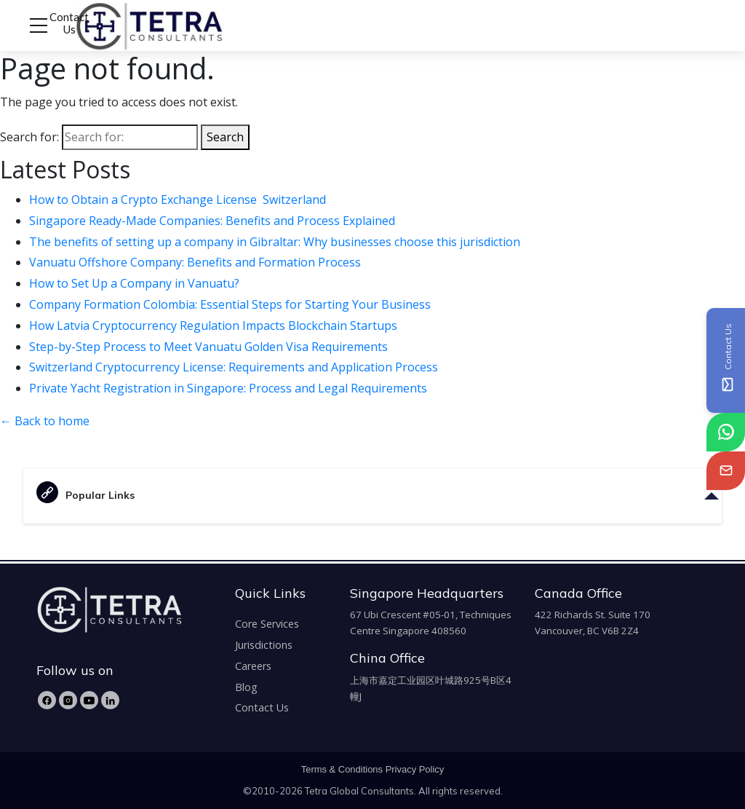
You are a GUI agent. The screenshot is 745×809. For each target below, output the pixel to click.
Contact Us (69, 23)
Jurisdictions (263, 645)
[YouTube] (89, 700)
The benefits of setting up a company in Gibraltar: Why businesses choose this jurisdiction (276, 242)
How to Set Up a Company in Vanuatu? (135, 283)
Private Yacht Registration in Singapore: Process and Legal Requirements (229, 388)
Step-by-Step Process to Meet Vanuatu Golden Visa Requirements (210, 347)
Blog (246, 687)
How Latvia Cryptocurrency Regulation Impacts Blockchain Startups (214, 325)
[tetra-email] (725, 470)
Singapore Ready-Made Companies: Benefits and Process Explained (213, 221)
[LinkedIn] (110, 700)
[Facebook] (47, 700)
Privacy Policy (415, 769)
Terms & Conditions (342, 769)
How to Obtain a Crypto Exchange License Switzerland (179, 200)
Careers (253, 666)
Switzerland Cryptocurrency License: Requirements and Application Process (233, 367)
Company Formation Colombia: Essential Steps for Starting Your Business (231, 304)
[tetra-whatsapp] (725, 432)
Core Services (267, 624)
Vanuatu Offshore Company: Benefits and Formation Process (196, 262)
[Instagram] (68, 700)
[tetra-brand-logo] (122, 24)
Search (225, 137)
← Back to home (44, 421)
